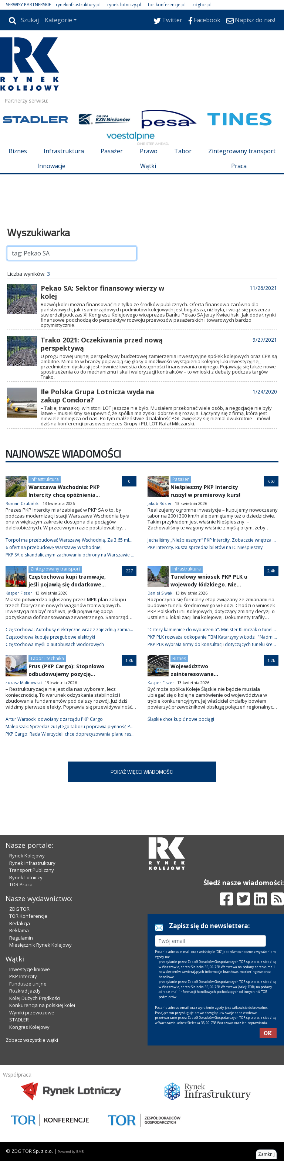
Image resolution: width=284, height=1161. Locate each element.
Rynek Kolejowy (27, 855)
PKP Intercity (23, 976)
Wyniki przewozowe (31, 1012)
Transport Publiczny (31, 870)
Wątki (148, 166)
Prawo (149, 151)
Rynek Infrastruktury (32, 863)
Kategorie (58, 20)
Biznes (18, 151)
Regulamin (21, 937)
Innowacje (51, 166)
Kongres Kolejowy (29, 1027)
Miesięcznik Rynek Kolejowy (40, 944)
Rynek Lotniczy (26, 877)
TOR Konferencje (28, 916)
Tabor (183, 151)
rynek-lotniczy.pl (124, 4)
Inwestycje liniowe (29, 969)
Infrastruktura (64, 151)
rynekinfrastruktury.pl (78, 4)
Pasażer (112, 151)
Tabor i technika (47, 658)
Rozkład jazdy (25, 990)
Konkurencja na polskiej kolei (42, 1005)
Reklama (19, 930)
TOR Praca (21, 884)
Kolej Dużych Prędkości (34, 998)
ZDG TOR (19, 909)
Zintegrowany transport (241, 151)
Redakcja (19, 923)
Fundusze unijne (28, 983)
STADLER (19, 1019)
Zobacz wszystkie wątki (32, 1040)
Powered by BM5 (71, 1151)
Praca (239, 166)
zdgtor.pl (202, 4)
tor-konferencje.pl (167, 4)
